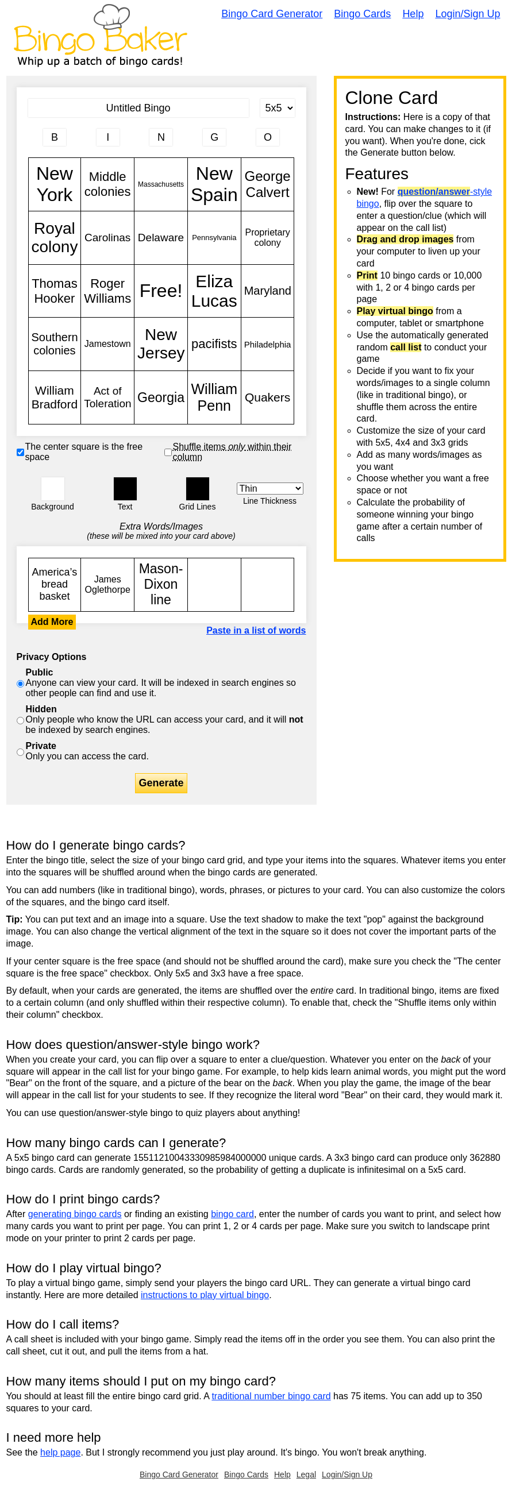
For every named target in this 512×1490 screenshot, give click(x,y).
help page (60, 1452)
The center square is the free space (84, 452)
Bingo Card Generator (271, 14)
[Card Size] (277, 108)
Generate (160, 783)
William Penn (214, 397)
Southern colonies (55, 344)
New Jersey (160, 344)
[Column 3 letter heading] (160, 137)
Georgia (160, 397)
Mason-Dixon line (160, 584)
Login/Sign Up (467, 14)
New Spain (214, 184)
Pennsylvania (214, 237)
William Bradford (55, 397)
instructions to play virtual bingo (205, 1295)
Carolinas (107, 237)
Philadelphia (267, 344)
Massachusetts (160, 184)
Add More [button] (52, 622)
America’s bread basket (55, 584)
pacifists (214, 344)
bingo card (232, 1214)
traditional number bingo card (270, 1396)
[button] (52, 488)
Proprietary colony (267, 237)
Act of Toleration (107, 397)
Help (413, 14)
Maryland (267, 291)
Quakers (267, 397)
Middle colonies (107, 184)
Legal (306, 1474)
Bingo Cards (362, 14)
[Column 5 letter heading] (267, 137)
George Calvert (267, 184)
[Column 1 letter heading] (54, 137)
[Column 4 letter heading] (214, 137)
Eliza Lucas (214, 291)
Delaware (160, 237)
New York (55, 184)
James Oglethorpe (107, 584)
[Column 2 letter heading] (108, 137)
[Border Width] (270, 488)
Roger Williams (107, 291)
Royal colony (55, 237)
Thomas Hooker (55, 291)
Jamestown (107, 344)
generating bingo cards (75, 1214)
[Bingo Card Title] (138, 108)
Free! (160, 291)
